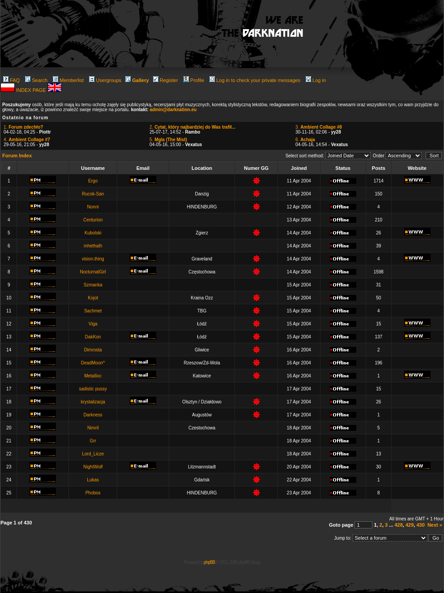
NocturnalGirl (93, 271)
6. (305, 139)
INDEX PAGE (31, 90)
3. (318, 127)
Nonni (93, 206)
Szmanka (93, 284)
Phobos (93, 492)
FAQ (11, 80)
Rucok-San (93, 193)
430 (420, 525)
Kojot (93, 297)
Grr (93, 440)
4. (27, 139)
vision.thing (93, 258)
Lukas (93, 479)
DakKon (93, 336)
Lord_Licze (93, 453)
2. (192, 127)
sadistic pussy (93, 388)
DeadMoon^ (93, 362)
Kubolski (93, 232)
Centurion (92, 219)
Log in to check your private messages (254, 80)
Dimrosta (93, 349)
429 (410, 525)
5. (168, 139)
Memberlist (68, 80)
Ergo (93, 180)
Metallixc (93, 375)
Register (165, 80)
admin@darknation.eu (172, 109)
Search (36, 80)
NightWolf (92, 466)
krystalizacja (93, 401)
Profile (194, 80)
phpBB (209, 562)
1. (23, 127)
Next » (434, 525)
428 (398, 525)
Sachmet (93, 310)
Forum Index (17, 155)
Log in (316, 80)
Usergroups (105, 80)
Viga (93, 323)
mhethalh (93, 245)
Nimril (93, 427)
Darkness (93, 414)
